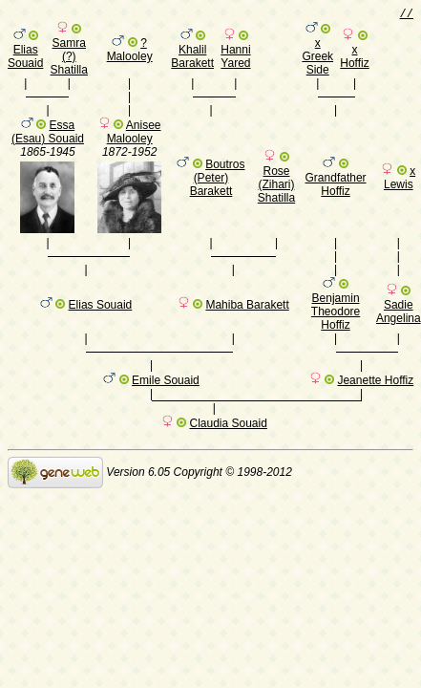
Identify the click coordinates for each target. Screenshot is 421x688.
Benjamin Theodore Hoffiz (335, 332)
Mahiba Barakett (246, 325)
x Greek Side (317, 59)
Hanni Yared (235, 59)
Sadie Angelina (398, 331)
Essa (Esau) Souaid (47, 143)
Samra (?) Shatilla (69, 59)
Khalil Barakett (192, 59)
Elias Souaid (25, 59)
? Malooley (130, 52)
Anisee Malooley (134, 143)
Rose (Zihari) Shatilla (276, 196)
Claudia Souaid (227, 455)
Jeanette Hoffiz (375, 410)
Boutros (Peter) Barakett (217, 189)
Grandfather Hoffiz (336, 196)
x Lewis (399, 189)
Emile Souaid (166, 410)
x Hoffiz (354, 59)
